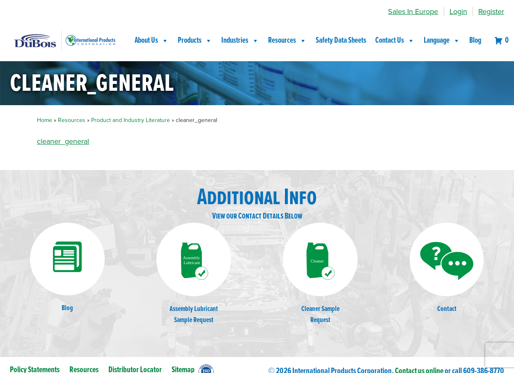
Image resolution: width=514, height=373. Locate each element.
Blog (475, 40)
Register (491, 11)
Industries (240, 40)
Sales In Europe (413, 11)
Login (458, 11)
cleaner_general (63, 141)
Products (195, 40)
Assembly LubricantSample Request (193, 274)
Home (44, 120)
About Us (152, 40)
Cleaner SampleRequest (320, 274)
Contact (447, 268)
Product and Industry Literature (130, 120)
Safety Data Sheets (341, 40)
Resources (287, 40)
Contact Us (395, 40)
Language (442, 40)
